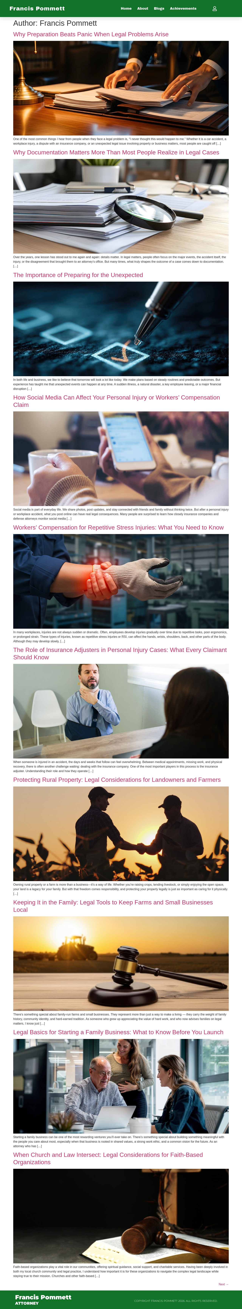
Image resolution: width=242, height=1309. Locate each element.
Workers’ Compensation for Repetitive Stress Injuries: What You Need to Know (118, 527)
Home (126, 8)
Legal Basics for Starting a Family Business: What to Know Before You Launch (118, 1032)
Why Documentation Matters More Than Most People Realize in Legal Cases (116, 152)
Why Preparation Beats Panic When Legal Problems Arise (91, 34)
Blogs (159, 8)
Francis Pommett (37, 8)
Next (224, 1284)
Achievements (183, 8)
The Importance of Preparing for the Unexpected (78, 275)
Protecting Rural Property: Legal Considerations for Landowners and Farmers (117, 779)
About (142, 8)
